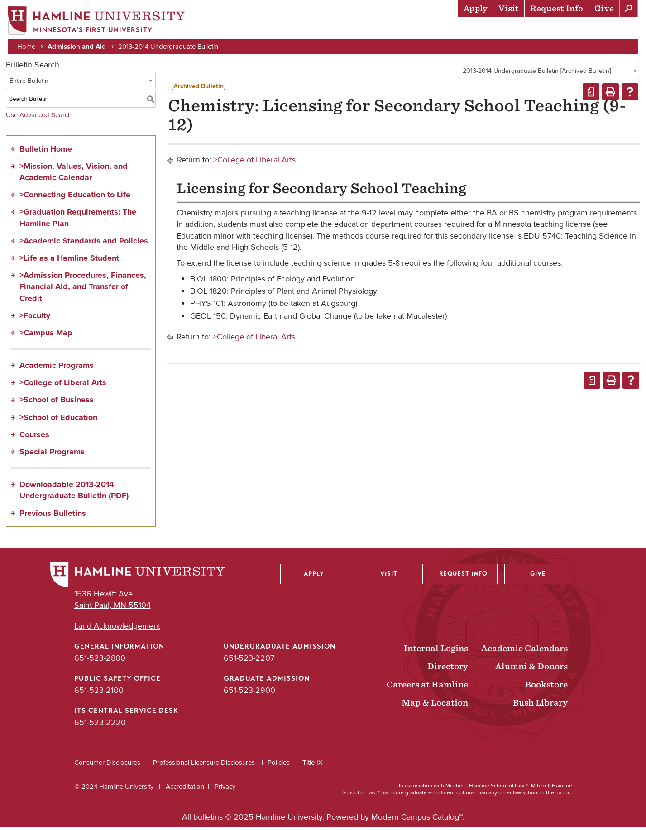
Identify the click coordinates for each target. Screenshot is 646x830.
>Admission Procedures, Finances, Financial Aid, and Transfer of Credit (82, 289)
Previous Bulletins (52, 516)
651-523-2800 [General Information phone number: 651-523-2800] (99, 661)
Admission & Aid (316, 29)
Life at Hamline (442, 29)
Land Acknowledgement (117, 628)
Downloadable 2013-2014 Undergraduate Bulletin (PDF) (74, 493)
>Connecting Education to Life (74, 198)
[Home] (97, 21)
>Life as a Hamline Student (69, 261)
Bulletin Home (45, 151)
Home (27, 46)
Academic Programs (56, 368)
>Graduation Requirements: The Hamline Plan (77, 220)
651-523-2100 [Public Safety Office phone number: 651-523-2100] (99, 693)
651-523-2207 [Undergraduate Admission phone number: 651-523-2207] (249, 661)
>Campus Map (45, 335)
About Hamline (606, 29)
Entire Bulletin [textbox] (29, 83)
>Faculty (34, 318)
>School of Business (56, 403)
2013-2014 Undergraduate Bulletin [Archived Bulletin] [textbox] (537, 73)
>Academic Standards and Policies (83, 243)
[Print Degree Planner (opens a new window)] (591, 94)
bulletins (208, 819)
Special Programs (52, 454)
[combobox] (549, 73)
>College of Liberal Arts (62, 385)
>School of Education (58, 420)
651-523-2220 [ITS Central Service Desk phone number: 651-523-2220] (100, 725)
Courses (34, 437)
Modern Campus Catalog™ (417, 819)
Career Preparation (524, 29)
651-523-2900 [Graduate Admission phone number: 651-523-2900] (249, 693)
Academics (379, 29)
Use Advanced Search (39, 118)
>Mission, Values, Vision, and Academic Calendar (73, 174)
